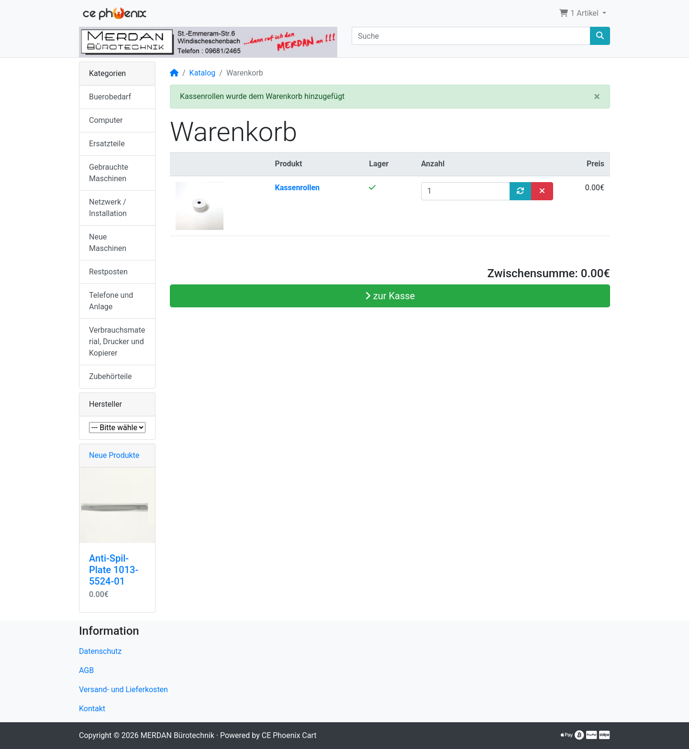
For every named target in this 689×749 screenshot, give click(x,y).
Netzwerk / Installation (108, 207)
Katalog (202, 72)
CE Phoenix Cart (289, 735)
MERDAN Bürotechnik (177, 735)
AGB (86, 670)
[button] (582, 13)
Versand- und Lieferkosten (123, 689)
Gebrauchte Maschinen (108, 173)
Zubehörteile (110, 376)
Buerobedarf (110, 96)
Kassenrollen (297, 187)
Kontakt (92, 708)
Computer (106, 120)
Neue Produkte (114, 455)
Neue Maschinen (107, 242)
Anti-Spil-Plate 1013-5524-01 (113, 570)
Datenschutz (100, 651)
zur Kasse (390, 296)
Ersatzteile (107, 143)
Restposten (108, 271)
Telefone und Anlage (111, 301)
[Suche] (471, 36)
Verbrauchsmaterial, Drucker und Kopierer (117, 342)
